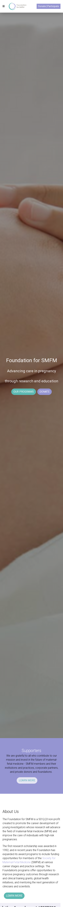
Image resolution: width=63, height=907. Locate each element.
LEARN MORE (18, 780)
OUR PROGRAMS (23, 391)
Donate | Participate (48, 6)
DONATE (44, 391)
